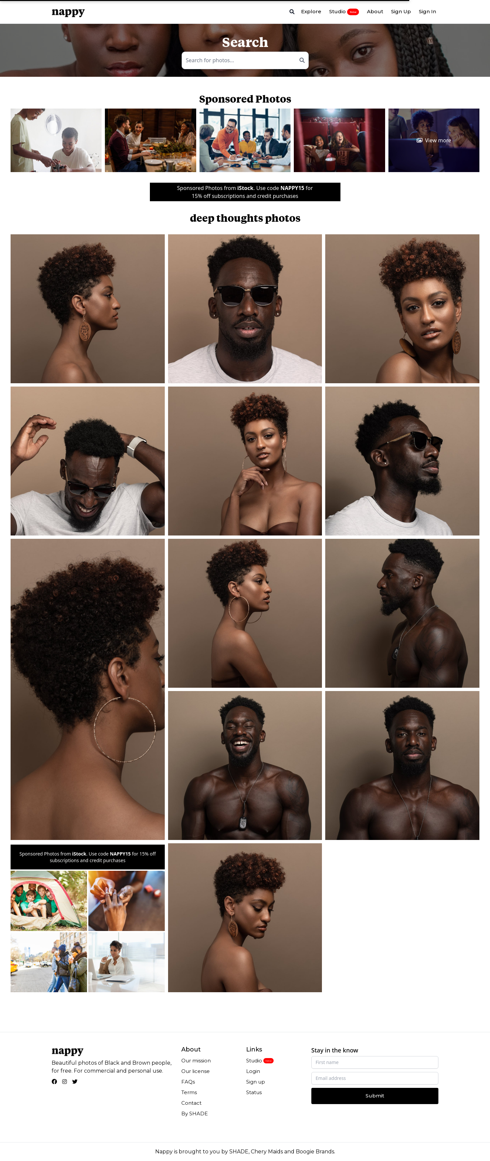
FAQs (188, 1082)
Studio (344, 11)
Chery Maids (267, 1151)
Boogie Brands (315, 1151)
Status (254, 1092)
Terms (189, 1092)
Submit (375, 1095)
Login (253, 1071)
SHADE (238, 1151)
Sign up (255, 1082)
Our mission (196, 1060)
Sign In (427, 11)
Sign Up (401, 11)
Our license (195, 1071)
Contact (191, 1103)
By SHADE (194, 1113)
